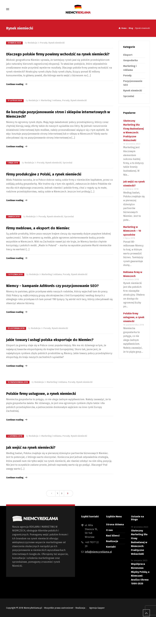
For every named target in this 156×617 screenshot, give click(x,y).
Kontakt (111, 546)
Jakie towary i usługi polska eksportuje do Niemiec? (50, 340)
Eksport (127, 54)
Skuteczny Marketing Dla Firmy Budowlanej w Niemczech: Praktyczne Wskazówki (139, 542)
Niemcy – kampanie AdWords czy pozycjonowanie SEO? (52, 286)
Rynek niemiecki (56, 42)
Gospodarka (130, 60)
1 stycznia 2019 (15, 274)
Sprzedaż (67, 162)
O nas (109, 530)
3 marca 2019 (14, 217)
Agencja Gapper (97, 608)
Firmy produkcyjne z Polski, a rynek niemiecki (43, 174)
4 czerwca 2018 (15, 436)
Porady (43, 42)
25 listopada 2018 (16, 328)
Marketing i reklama (51, 100)
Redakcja (32, 42)
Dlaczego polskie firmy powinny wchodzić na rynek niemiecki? (58, 54)
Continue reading (14, 84)
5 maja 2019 (13, 163)
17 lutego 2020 (15, 100)
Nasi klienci (113, 535)
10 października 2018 (18, 382)
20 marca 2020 (14, 43)
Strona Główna (115, 524)
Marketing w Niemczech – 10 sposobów (132, 231)
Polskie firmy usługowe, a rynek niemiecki (41, 393)
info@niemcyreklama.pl (98, 551)
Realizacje (112, 541)
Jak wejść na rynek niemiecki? (30, 447)
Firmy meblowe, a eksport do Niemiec (38, 228)
